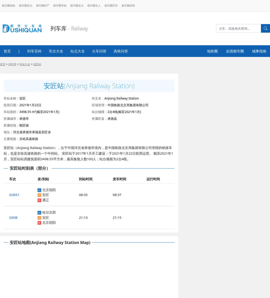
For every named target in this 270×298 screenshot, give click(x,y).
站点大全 (77, 51)
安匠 (45, 194)
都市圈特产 (43, 5)
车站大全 (24, 64)
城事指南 (259, 51)
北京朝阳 (49, 189)
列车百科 (34, 51)
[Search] (238, 28)
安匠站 (37, 64)
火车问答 (99, 51)
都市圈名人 (94, 5)
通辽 (45, 200)
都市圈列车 (111, 5)
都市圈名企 (77, 5)
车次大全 (56, 51)
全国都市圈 (235, 51)
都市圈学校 (60, 5)
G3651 (14, 194)
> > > (20, 64)
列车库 (12, 64)
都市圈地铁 (8, 5)
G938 (13, 217)
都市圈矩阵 (128, 5)
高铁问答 (121, 51)
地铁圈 (212, 51)
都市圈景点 (25, 5)
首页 (7, 51)
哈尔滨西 (49, 212)
